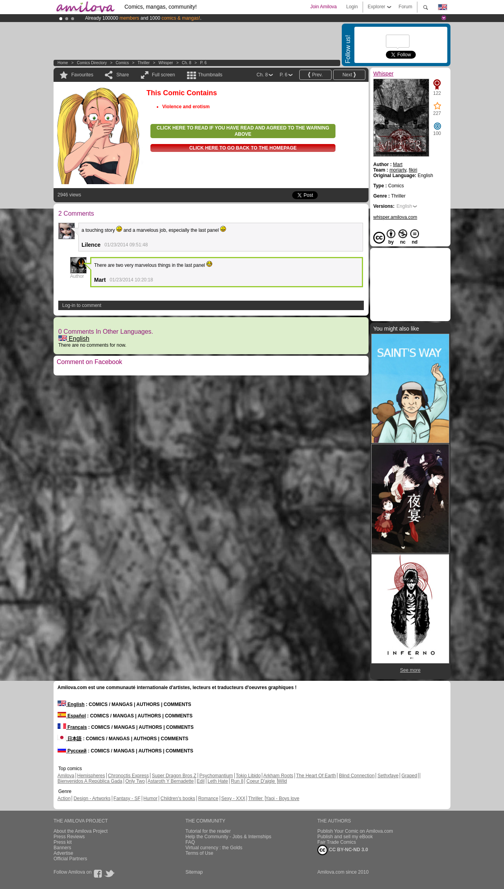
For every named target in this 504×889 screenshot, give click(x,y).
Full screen (163, 75)
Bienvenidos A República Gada (89, 781)
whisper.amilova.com (395, 217)
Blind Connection (357, 775)
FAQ (190, 842)
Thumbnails (210, 75)
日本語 (69, 738)
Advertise (63, 853)
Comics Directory (92, 63)
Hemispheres (91, 775)
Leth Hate (218, 781)
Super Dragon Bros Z (174, 775)
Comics (122, 63)
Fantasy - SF (127, 798)
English (73, 338)
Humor (150, 798)
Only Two (135, 781)
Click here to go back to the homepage (243, 148)
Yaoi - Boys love (282, 798)
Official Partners (70, 858)
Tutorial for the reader (208, 831)
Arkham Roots (278, 775)
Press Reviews (69, 836)
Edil (201, 781)
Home (62, 63)
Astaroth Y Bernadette (171, 781)
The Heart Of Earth (316, 775)
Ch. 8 (186, 63)
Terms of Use (199, 853)
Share (122, 75)
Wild (282, 781)
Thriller (144, 63)
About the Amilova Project (80, 831)
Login (352, 6)
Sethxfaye (388, 775)
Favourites (82, 75)
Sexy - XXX (233, 798)
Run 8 (237, 781)
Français (72, 727)
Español (71, 716)
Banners (62, 847)
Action (63, 798)
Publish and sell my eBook (345, 836)
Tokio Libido (248, 775)
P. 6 (203, 63)
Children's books (177, 798)
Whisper (166, 63)
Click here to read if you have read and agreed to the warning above (243, 131)
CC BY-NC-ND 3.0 (342, 850)
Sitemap (194, 872)
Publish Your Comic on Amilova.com (355, 831)
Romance (208, 798)
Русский (72, 751)
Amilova (65, 775)
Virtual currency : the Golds (214, 847)
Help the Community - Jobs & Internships (228, 836)
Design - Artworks (92, 798)
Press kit (63, 842)
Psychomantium (216, 775)
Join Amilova (323, 6)
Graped (409, 775)
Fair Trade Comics (336, 842)
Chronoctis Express (128, 775)
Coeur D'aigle (261, 781)
